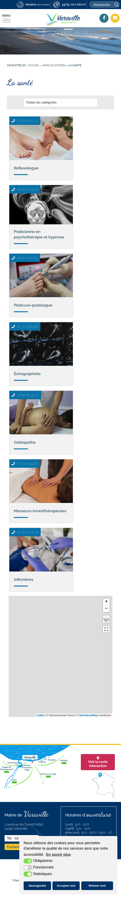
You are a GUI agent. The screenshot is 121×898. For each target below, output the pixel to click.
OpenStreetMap (88, 715)
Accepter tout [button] (66, 885)
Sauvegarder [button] (37, 885)
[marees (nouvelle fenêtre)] (33, 5)
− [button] (106, 608)
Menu (6, 15)
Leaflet (40, 715)
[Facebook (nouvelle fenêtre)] (104, 18)
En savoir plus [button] (58, 854)
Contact (13, 847)
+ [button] (106, 602)
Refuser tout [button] (97, 885)
